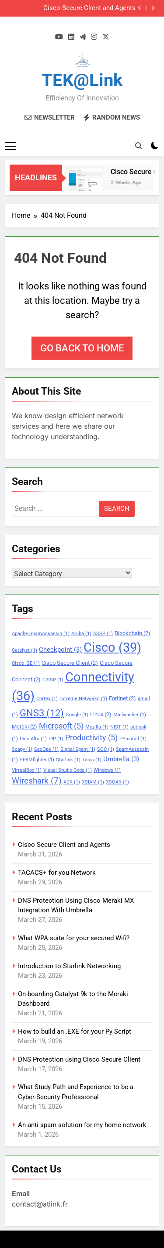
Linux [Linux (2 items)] (101, 714)
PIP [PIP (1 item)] (56, 739)
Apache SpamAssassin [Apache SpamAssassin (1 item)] (41, 633)
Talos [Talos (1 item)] (91, 760)
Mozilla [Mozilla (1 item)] (96, 727)
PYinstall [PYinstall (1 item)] (133, 739)
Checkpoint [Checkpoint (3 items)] (60, 649)
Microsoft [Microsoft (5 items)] (61, 726)
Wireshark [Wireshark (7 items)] (37, 781)
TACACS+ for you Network (57, 873)
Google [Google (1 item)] (77, 715)
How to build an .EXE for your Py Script (74, 1031)
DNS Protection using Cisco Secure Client (79, 1059)
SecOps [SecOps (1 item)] (46, 749)
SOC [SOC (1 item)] (105, 749)
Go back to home (82, 348)
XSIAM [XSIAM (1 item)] (93, 782)
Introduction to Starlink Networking (69, 966)
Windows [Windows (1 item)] (107, 770)
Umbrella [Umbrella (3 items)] (121, 759)
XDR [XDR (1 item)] (71, 782)
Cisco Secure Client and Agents (89, 8)
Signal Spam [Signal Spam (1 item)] (77, 749)
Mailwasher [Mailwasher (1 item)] (129, 715)
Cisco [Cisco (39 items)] (112, 647)
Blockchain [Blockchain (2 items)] (132, 633)
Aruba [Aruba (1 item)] (81, 633)
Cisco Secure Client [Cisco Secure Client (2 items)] (70, 663)
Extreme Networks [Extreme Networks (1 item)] (83, 698)
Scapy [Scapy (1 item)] (22, 749)
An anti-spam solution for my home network (82, 1125)
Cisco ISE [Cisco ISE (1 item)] (26, 663)
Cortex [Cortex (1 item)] (47, 698)
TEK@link (82, 80)
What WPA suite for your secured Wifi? (73, 938)
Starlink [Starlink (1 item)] (68, 760)
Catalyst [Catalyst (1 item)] (24, 650)
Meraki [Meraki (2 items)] (24, 726)
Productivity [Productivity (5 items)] (91, 737)
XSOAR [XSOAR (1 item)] (117, 782)
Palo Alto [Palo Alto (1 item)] (33, 739)
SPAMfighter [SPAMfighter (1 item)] (37, 760)
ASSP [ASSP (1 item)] (103, 633)
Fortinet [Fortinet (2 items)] (122, 698)
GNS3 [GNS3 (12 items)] (42, 713)
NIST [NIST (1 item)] (119, 727)
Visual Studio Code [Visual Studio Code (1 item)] (67, 770)
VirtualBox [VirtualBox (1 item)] (27, 770)
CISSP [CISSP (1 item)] (52, 680)
